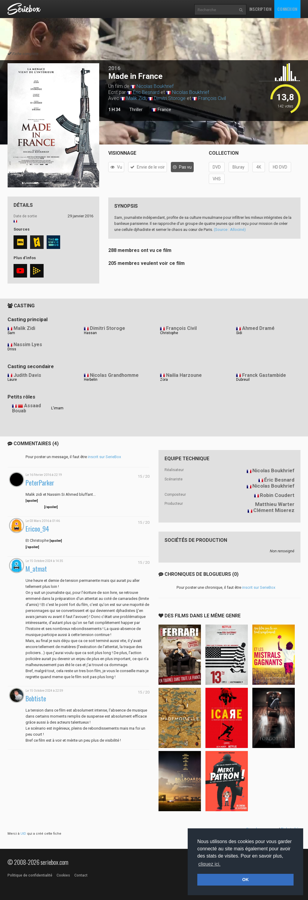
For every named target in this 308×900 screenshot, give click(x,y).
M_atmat (36, 568)
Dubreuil (243, 379)
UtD (23, 834)
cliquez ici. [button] (209, 864)
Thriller (136, 109)
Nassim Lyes (28, 344)
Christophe (169, 333)
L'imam (57, 408)
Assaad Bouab (26, 408)
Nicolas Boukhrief (155, 86)
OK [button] (245, 879)
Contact (81, 875)
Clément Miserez (273, 510)
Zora (164, 379)
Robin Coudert (277, 495)
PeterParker (40, 482)
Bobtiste (36, 698)
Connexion (287, 9)
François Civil (212, 98)
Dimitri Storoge (170, 98)
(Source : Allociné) (230, 229)
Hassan (90, 333)
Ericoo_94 (37, 528)
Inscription (260, 9)
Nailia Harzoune (184, 375)
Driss (12, 349)
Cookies (63, 875)
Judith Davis (27, 375)
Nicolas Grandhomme (114, 375)
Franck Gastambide (264, 375)
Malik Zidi (136, 98)
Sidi (239, 333)
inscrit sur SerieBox (104, 457)
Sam (11, 333)
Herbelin (90, 379)
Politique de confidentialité (30, 875)
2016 (114, 68)
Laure (12, 379)
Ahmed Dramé (258, 328)
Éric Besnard (146, 92)
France (161, 109)
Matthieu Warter (274, 504)
